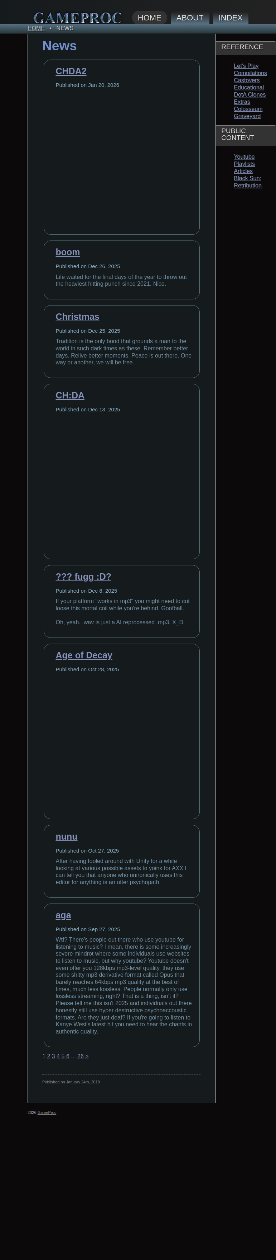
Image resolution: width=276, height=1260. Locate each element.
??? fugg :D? (83, 576)
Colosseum (248, 109)
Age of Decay (83, 655)
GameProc (47, 1112)
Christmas (77, 317)
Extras (242, 102)
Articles (243, 171)
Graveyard (247, 116)
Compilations (250, 73)
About (190, 17)
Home (149, 17)
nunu (66, 836)
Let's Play (246, 66)
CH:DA (69, 395)
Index (231, 17)
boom (67, 252)
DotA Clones (250, 95)
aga (63, 915)
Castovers (247, 80)
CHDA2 (70, 71)
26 (80, 1056)
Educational (249, 87)
